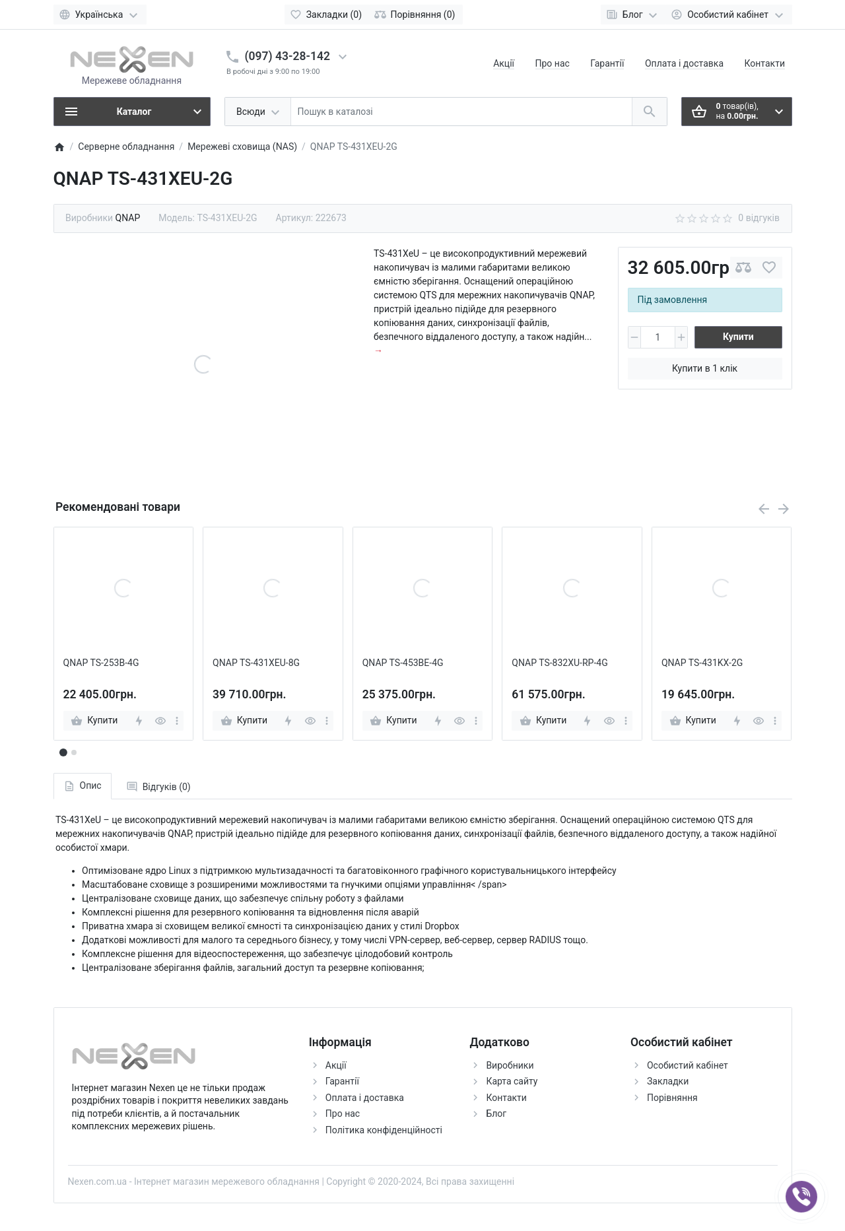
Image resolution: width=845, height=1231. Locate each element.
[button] (74, 752)
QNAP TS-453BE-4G (403, 662)
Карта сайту (511, 1081)
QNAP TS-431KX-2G (702, 662)
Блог (496, 1113)
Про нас (552, 63)
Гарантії (607, 63)
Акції (503, 63)
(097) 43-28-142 (287, 56)
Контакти (765, 63)
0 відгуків (759, 218)
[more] (177, 721)
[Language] (100, 14)
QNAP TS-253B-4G (101, 662)
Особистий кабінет (687, 1065)
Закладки (668, 1081)
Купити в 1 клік (704, 368)
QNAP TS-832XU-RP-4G (559, 662)
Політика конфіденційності (383, 1130)
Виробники (509, 1065)
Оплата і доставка (684, 63)
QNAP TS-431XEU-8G (256, 662)
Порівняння (672, 1097)
